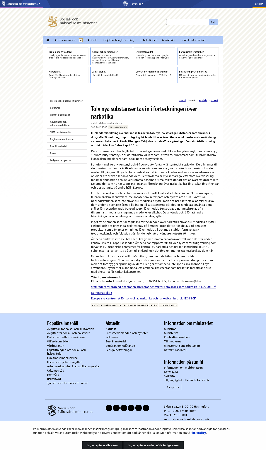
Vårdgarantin (55, 345)
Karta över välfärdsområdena (66, 337)
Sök (213, 21)
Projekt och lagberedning (118, 40)
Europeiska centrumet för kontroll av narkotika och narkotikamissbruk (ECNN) (143, 298)
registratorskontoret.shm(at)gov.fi (186, 419)
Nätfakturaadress (175, 350)
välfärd (153, 305)
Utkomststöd (55, 370)
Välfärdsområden (58, 341)
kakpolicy (199, 433)
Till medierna (172, 341)
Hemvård (53, 374)
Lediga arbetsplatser (61, 160)
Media (259, 3)
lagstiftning (129, 305)
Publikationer (148, 40)
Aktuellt (92, 40)
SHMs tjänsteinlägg (60, 114)
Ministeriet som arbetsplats (182, 345)
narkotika (142, 305)
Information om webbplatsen (183, 367)
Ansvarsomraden (65, 40)
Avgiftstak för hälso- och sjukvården (70, 329)
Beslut (53, 153)
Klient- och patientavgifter (64, 362)
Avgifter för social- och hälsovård (68, 333)
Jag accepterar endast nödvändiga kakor (153, 445)
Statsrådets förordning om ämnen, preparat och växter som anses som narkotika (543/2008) (153, 287)
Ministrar (170, 329)
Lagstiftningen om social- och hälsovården (66, 352)
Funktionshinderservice (62, 358)
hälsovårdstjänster (110, 305)
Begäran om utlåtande (62, 139)
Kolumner (55, 107)
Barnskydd (54, 379)
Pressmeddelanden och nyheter (66, 100)
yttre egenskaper (168, 305)
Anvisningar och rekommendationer (60, 123)
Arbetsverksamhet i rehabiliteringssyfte (73, 366)
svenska (192, 100)
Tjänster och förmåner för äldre (67, 383)
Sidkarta (169, 376)
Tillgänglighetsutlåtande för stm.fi (186, 380)
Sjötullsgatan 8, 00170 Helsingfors (186, 406)
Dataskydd (171, 372)
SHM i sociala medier (61, 132)
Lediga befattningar (119, 350)
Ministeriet (168, 40)
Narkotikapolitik (101, 292)
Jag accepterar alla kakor (102, 445)
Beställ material (58, 146)
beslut (95, 305)
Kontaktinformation (193, 40)
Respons (173, 387)
